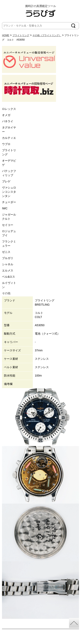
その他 (6, 293)
